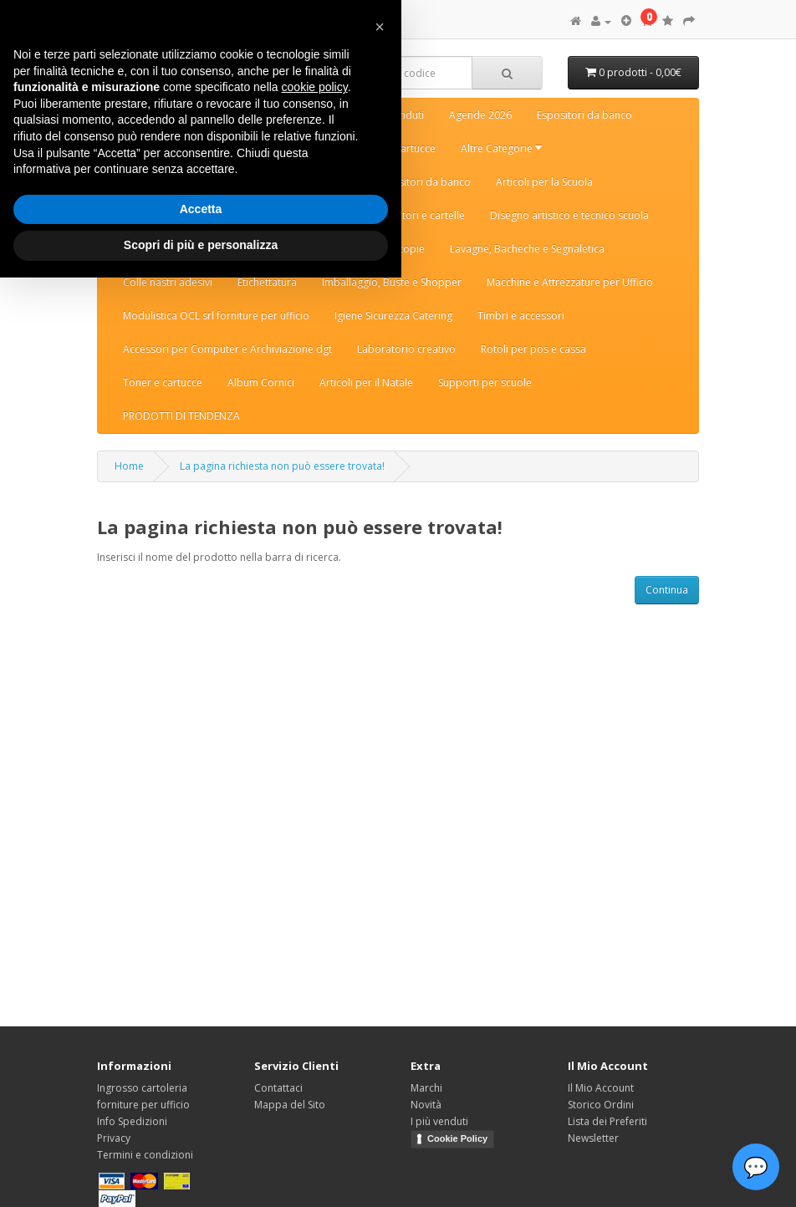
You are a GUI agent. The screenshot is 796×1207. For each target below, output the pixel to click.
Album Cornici (260, 382)
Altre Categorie (501, 148)
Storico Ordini (601, 1105)
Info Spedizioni (132, 1121)
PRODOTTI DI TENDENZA (181, 416)
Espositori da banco (584, 115)
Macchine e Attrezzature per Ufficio (570, 282)
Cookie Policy (457, 1138)
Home (129, 466)
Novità (426, 1105)
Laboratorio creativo (406, 349)
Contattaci (278, 1088)
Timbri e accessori (520, 315)
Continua (666, 590)
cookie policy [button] (315, 87)
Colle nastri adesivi (167, 282)
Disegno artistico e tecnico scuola (569, 215)
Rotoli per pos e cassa (533, 349)
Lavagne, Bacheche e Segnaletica (527, 249)
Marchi (426, 1088)
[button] (379, 26)
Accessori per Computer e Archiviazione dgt (227, 349)
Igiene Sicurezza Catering (393, 315)
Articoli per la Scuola (544, 182)
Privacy (113, 1138)
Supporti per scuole (485, 382)
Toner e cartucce (162, 382)
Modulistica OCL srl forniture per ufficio (216, 315)
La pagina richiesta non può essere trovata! (282, 466)
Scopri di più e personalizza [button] (201, 245)
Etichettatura (267, 282)
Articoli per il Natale (366, 382)
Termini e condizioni (145, 1155)
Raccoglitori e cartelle (414, 215)
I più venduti (439, 1121)
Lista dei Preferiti (607, 1121)
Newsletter (593, 1138)
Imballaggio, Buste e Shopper (392, 282)
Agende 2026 (480, 115)
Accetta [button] (201, 209)
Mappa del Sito (289, 1105)
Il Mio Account (601, 1088)
